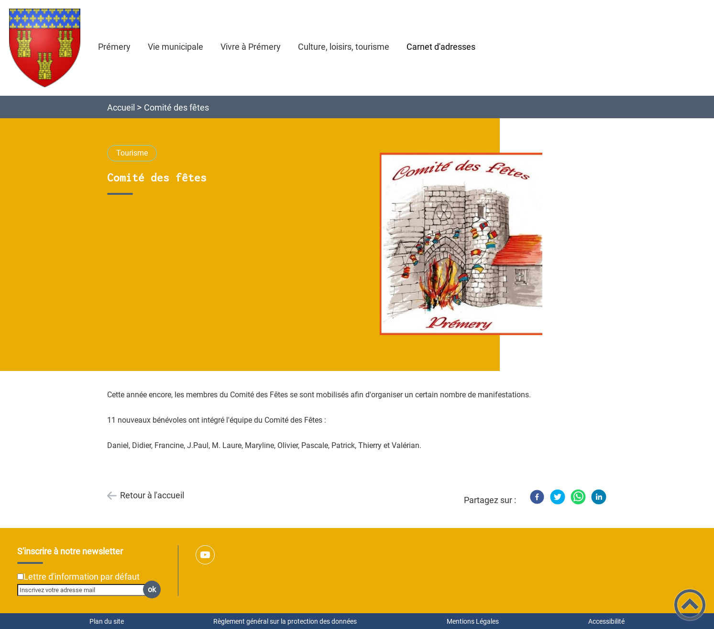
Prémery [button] (114, 47)
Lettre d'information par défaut (81, 577)
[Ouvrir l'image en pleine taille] (465, 244)
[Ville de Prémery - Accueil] (44, 48)
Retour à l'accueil (152, 495)
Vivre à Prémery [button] (250, 47)
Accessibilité (606, 621)
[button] (689, 604)
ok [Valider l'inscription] (152, 589)
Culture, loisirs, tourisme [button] (343, 47)
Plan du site (106, 621)
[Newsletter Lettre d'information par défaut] (20, 576)
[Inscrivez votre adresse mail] (85, 589)
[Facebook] (537, 497)
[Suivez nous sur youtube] (205, 554)
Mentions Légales (473, 621)
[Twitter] (557, 497)
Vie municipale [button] (175, 47)
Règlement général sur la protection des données (285, 621)
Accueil (121, 107)
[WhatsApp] (578, 497)
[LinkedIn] (599, 497)
